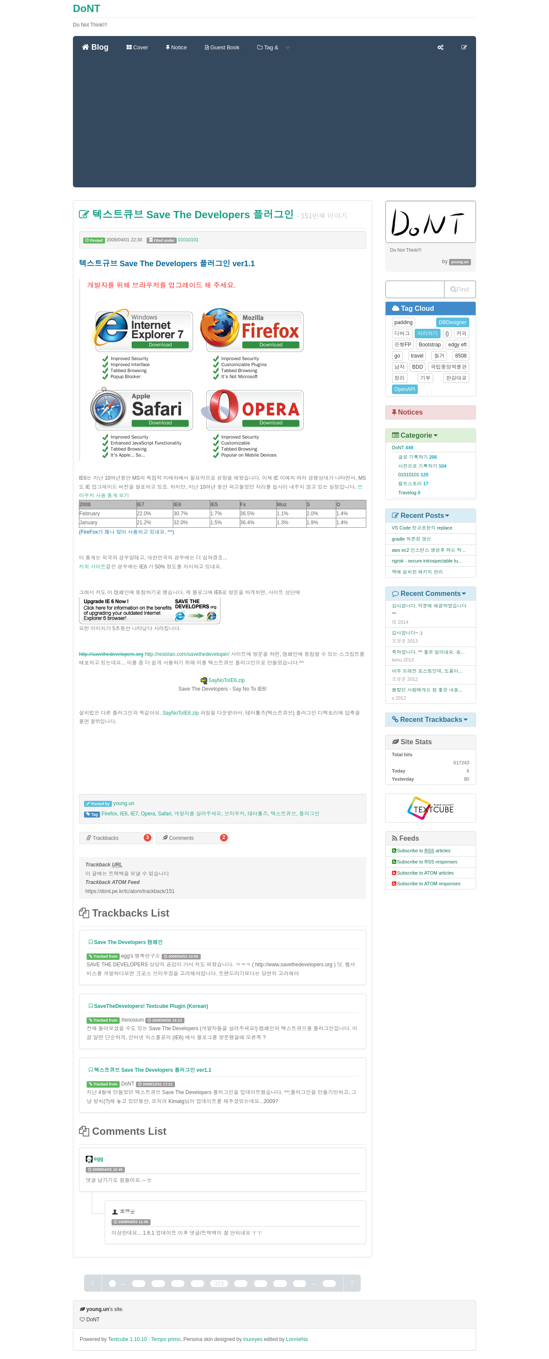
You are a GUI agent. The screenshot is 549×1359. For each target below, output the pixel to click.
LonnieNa (297, 1339)
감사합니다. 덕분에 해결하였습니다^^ (429, 609)
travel (417, 356)
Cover (137, 47)
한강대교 (456, 378)
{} (447, 334)
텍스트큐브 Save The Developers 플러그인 (186, 214)
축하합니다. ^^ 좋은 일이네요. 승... (428, 652)
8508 (461, 356)
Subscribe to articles (424, 850)
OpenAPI (405, 389)
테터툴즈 (257, 814)
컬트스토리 (413, 483)
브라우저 (234, 814)
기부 (425, 378)
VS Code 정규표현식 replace (422, 527)
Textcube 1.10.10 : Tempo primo (144, 1339)
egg (98, 1159)
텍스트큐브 (283, 814)
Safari (164, 814)
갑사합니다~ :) (407, 632)
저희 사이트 (92, 567)
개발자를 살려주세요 (197, 814)
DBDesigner (453, 322)
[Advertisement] (274, 123)
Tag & (273, 47)
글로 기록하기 (417, 457)
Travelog (409, 492)
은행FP (403, 345)
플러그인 (309, 814)
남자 (400, 367)
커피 (461, 334)
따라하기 (427, 334)
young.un (123, 803)
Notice (176, 47)
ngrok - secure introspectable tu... (427, 560)
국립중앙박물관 (449, 367)
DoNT (86, 8)
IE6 (124, 814)
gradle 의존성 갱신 (411, 538)
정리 (400, 378)
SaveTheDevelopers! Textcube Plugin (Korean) (148, 1006)
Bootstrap (429, 345)
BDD (417, 367)
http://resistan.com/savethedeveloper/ (187, 654)
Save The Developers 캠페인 (126, 942)
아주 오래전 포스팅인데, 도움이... (427, 670)
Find (459, 289)
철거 (439, 356)
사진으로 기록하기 (422, 466)
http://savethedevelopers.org (111, 654)
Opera (148, 814)
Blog (95, 47)
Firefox (109, 814)
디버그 (402, 334)
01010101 (188, 239)
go (397, 356)
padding (404, 322)
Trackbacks (102, 838)
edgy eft (457, 345)
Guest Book (222, 47)
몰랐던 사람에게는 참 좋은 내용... (427, 689)
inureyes (252, 1339)
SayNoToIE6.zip (222, 680)
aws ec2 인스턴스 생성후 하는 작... (429, 550)
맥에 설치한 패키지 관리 (417, 571)
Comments (178, 838)
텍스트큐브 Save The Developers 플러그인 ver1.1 (150, 1070)
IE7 (134, 814)
